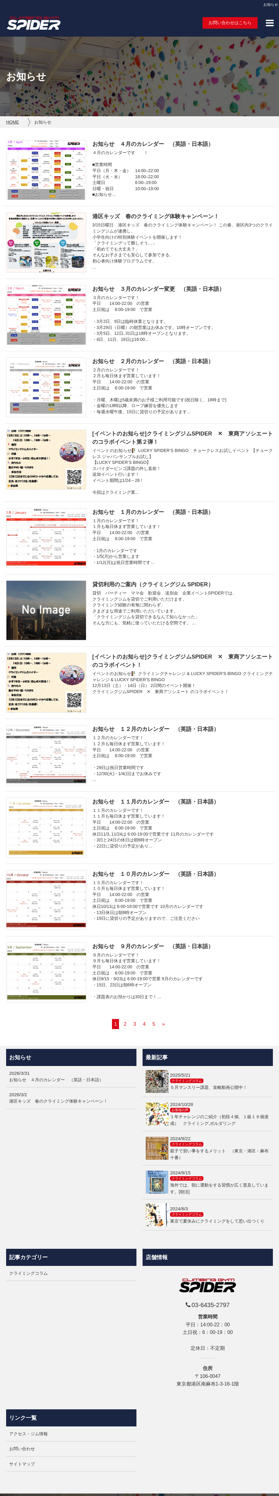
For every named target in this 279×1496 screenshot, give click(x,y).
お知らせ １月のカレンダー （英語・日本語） (153, 512)
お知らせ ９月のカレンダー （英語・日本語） (153, 946)
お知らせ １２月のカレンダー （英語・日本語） (155, 729)
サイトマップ (22, 1464)
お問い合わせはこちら (230, 22)
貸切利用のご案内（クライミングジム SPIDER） (153, 584)
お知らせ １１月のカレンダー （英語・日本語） (155, 802)
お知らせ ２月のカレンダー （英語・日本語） (153, 361)
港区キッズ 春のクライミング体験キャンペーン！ (155, 216)
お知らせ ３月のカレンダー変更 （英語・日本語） (158, 289)
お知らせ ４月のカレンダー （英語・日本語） (153, 144)
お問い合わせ (22, 1449)
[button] (270, 22)
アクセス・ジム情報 (28, 1433)
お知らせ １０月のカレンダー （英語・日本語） (155, 874)
